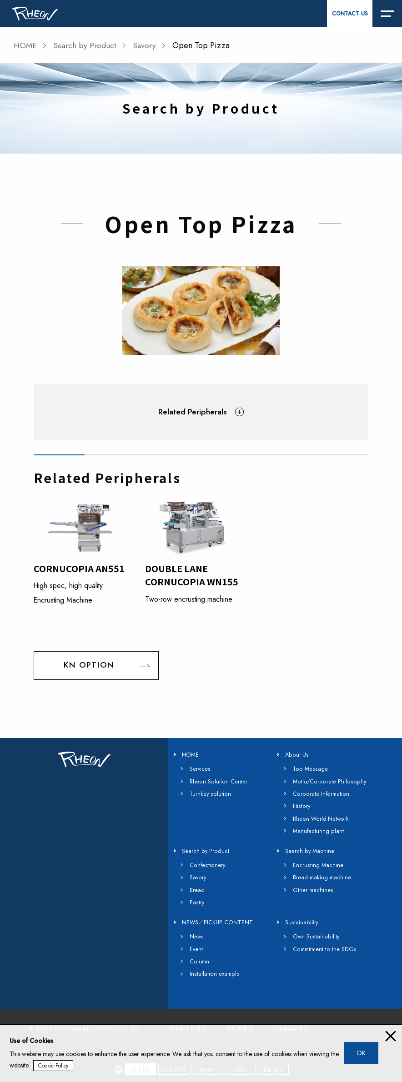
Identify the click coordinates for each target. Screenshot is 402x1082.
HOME (26, 45)
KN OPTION (88, 666)
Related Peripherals (192, 412)
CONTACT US (350, 14)
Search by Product (86, 45)
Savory (148, 45)
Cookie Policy (53, 1066)
